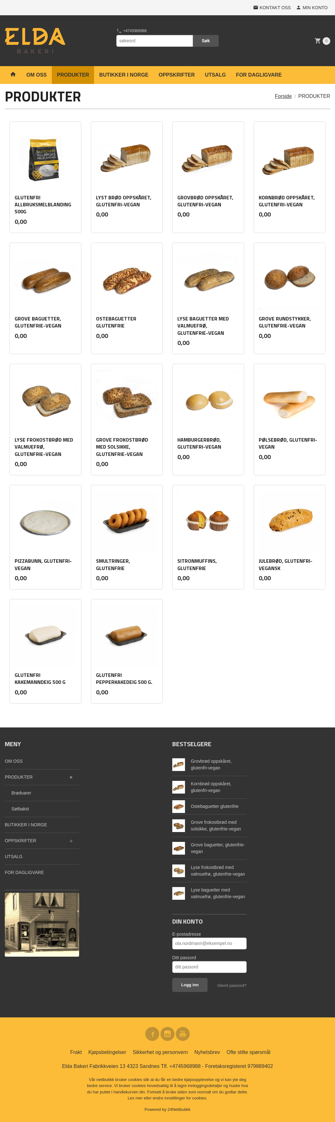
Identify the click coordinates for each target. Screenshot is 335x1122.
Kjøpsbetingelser (107, 1052)
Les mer (136, 1098)
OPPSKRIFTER (177, 75)
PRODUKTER (73, 75)
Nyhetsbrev (207, 1052)
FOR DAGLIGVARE (259, 75)
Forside (283, 96)
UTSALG (215, 75)
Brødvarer (21, 792)
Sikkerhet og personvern (160, 1052)
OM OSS (36, 75)
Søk (206, 40)
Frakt (76, 1052)
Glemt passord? (232, 985)
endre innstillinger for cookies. (180, 1098)
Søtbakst (20, 808)
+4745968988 (131, 31)
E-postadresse (186, 934)
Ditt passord (184, 957)
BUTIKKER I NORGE (123, 75)
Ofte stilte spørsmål (248, 1052)
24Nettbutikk (179, 1109)
